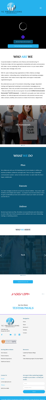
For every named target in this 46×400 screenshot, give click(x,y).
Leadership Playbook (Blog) (29, 352)
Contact (25, 333)
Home (24, 321)
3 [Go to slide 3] (24, 145)
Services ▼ (25, 327)
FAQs (24, 355)
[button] (41, 8)
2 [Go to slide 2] (22, 275)
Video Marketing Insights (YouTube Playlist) (33, 358)
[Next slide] (45, 125)
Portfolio (25, 330)
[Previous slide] (1, 125)
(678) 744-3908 (5, 388)
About (24, 324)
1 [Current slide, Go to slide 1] (21, 145)
